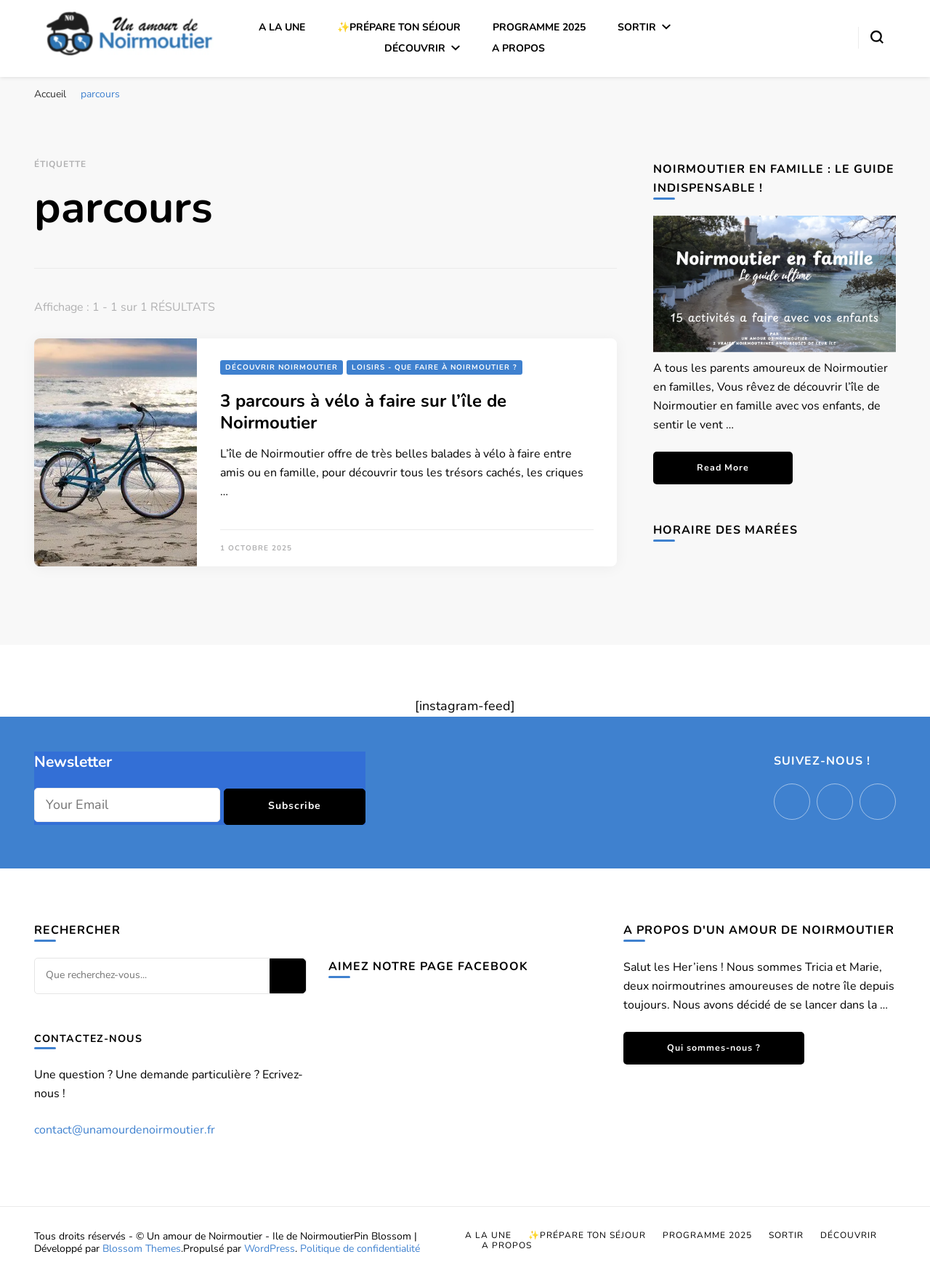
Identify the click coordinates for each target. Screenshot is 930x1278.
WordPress (269, 1248)
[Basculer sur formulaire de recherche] (877, 37)
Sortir (637, 27)
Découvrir (414, 48)
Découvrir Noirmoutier (281, 367)
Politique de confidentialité (360, 1248)
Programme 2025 (539, 27)
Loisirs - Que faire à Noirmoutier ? (434, 367)
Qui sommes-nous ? (714, 1047)
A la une (282, 27)
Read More (723, 467)
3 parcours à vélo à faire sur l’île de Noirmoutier (363, 411)
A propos (518, 48)
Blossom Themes (141, 1248)
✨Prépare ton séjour (399, 27)
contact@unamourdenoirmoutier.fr (124, 1130)
